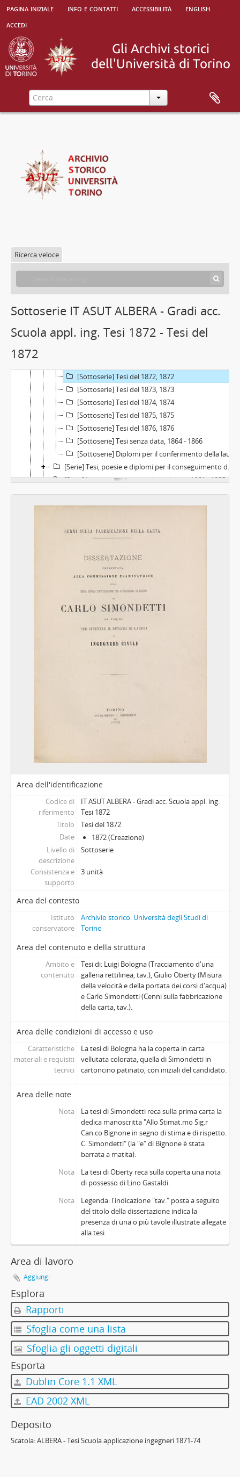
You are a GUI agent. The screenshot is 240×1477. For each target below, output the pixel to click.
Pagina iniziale (30, 8)
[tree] (120, 423)
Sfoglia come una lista (70, 1328)
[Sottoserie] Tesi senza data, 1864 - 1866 (132, 441)
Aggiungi (37, 1276)
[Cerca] (216, 278)
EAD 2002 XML (51, 1400)
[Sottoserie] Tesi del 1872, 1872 (118, 376)
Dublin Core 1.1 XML (65, 1381)
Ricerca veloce (36, 254)
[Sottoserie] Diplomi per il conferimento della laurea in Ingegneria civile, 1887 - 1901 (150, 453)
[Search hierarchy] (120, 279)
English (197, 8)
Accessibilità (151, 8)
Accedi (16, 24)
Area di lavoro (214, 98)
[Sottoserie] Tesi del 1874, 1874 (118, 402)
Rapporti (39, 1309)
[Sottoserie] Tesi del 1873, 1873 (118, 389)
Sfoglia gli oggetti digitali (76, 1348)
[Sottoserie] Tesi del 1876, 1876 (118, 428)
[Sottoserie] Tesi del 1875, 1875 (118, 415)
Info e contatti (93, 8)
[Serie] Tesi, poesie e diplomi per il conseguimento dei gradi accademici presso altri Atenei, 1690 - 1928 (143, 466)
